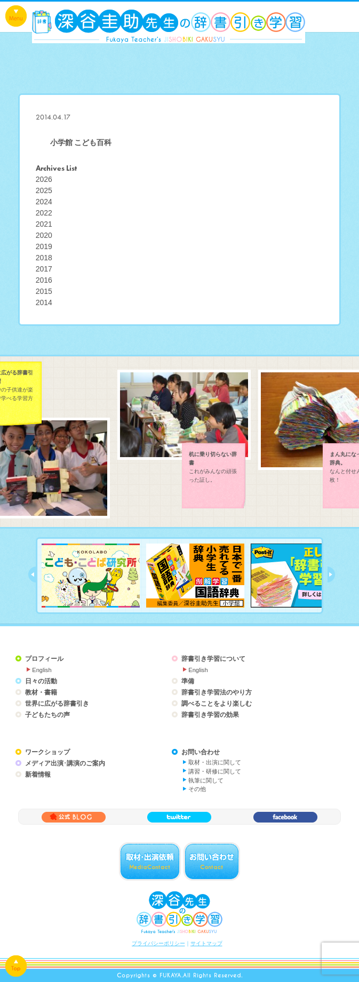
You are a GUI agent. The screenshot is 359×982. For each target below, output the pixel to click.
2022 (44, 213)
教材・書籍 (41, 692)
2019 (44, 246)
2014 (44, 302)
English (41, 670)
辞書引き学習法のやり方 (216, 692)
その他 (197, 789)
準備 (187, 681)
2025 (44, 190)
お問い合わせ (200, 752)
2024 (44, 201)
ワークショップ (47, 752)
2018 (44, 257)
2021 (44, 224)
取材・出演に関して (214, 762)
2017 (44, 269)
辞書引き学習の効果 (210, 714)
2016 (44, 280)
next (331, 574)
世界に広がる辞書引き (57, 703)
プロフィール (44, 658)
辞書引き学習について (213, 658)
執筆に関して (206, 780)
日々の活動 (41, 681)
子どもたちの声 (47, 714)
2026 (44, 179)
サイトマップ (206, 943)
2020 (44, 235)
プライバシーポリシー (158, 943)
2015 (44, 291)
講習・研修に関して (214, 771)
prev (32, 574)
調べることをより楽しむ (216, 703)
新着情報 (38, 774)
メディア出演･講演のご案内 (65, 763)
